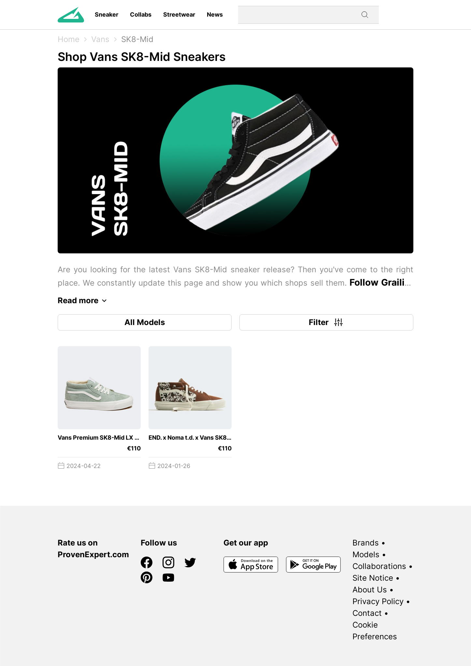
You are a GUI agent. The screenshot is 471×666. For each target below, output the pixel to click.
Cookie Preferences (374, 630)
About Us (369, 589)
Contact (367, 613)
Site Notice (372, 578)
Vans (100, 39)
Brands (365, 542)
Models (365, 554)
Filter (326, 322)
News (215, 14)
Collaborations (379, 566)
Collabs (140, 14)
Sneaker (106, 14)
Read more (84, 300)
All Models (144, 322)
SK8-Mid (137, 39)
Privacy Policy (378, 601)
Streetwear (179, 14)
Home (68, 39)
